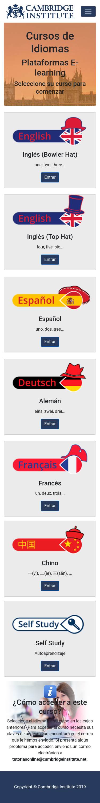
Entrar (49, 177)
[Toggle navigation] (88, 11)
